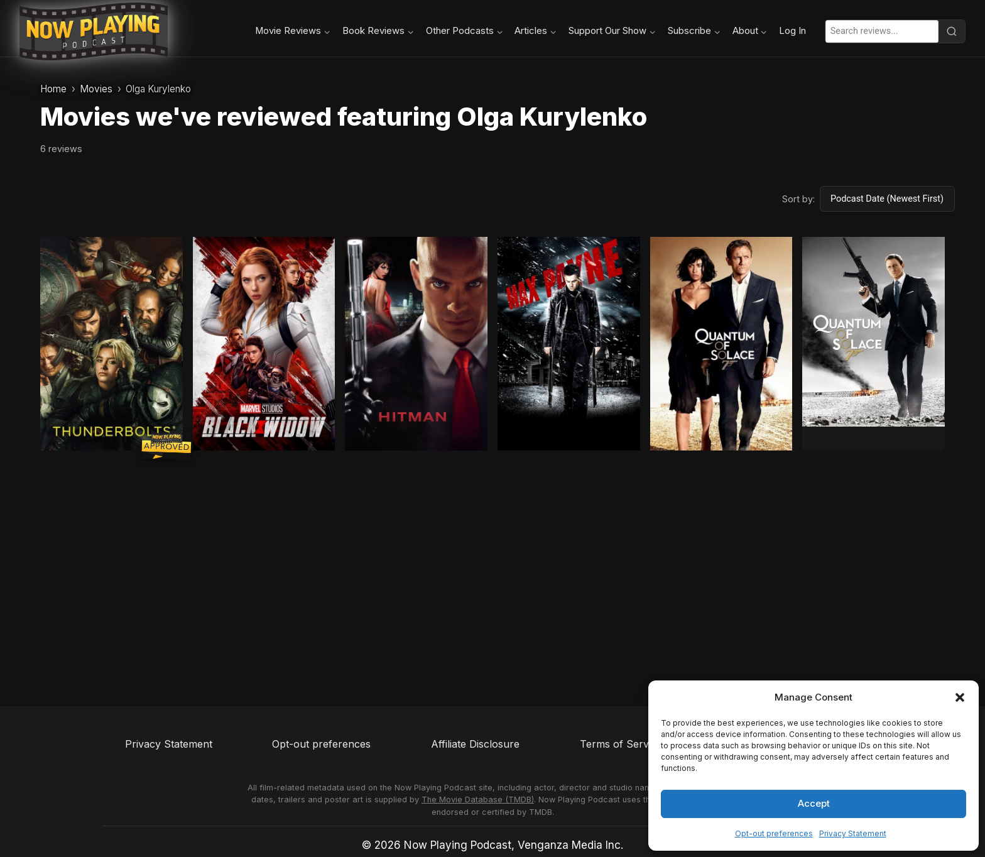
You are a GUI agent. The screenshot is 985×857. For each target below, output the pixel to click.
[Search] (952, 31)
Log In (792, 30)
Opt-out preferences (774, 833)
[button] (960, 697)
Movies (96, 89)
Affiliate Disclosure (475, 744)
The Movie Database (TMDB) (478, 799)
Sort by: (798, 199)
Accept (814, 803)
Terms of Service (621, 744)
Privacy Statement (852, 833)
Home (53, 89)
